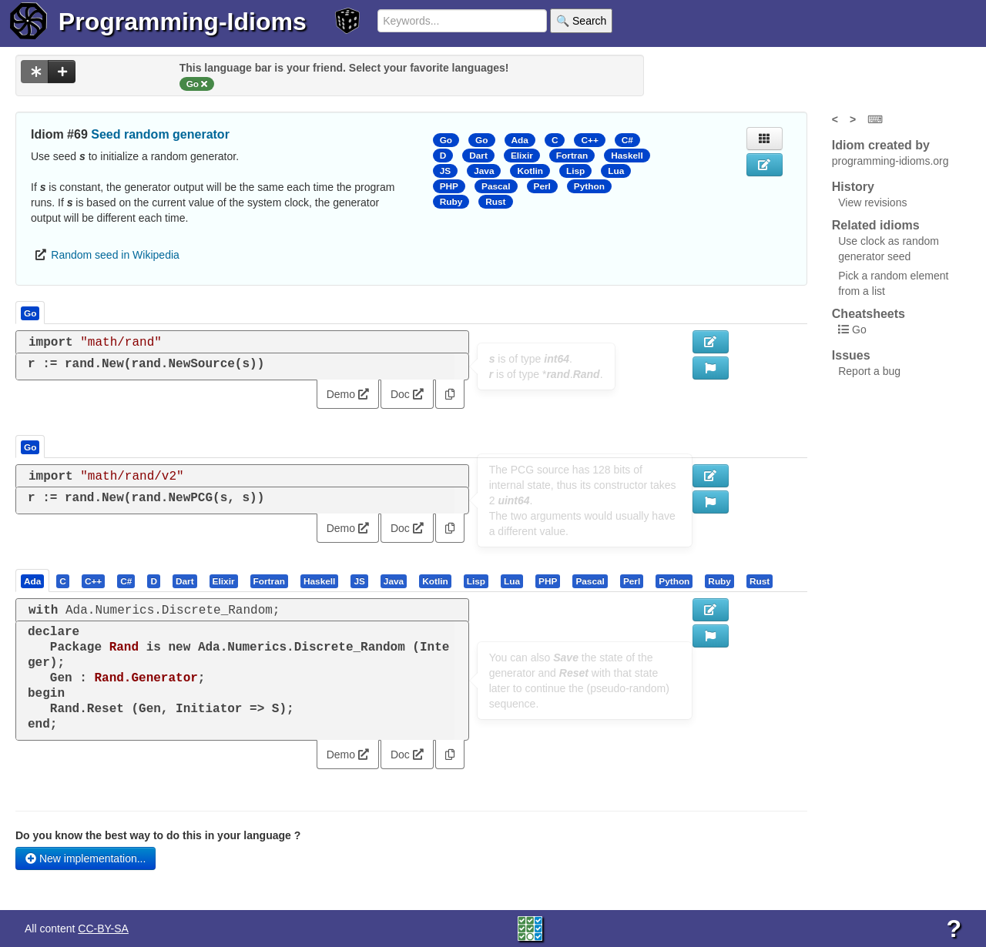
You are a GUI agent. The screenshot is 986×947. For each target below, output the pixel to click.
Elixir (522, 155)
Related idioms (876, 225)
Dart (478, 155)
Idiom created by (881, 145)
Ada (519, 140)
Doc (407, 394)
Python (589, 186)
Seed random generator (160, 134)
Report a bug (869, 371)
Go (446, 140)
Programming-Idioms (183, 21)
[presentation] (32, 580)
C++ (589, 140)
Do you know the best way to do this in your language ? (157, 835)
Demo (348, 394)
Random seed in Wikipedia (115, 255)
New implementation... (85, 858)
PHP (449, 186)
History (853, 186)
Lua (616, 171)
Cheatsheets (868, 313)
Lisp (575, 171)
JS (445, 171)
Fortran (572, 155)
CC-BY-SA (103, 928)
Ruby (451, 201)
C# (627, 140)
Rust (495, 201)
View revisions (872, 202)
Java (484, 171)
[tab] (33, 580)
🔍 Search (581, 21)
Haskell (626, 155)
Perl (542, 186)
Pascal (496, 186)
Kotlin (530, 171)
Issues (851, 355)
